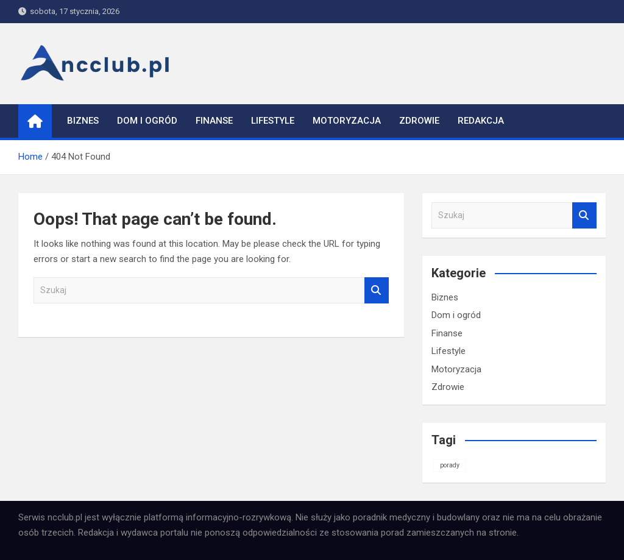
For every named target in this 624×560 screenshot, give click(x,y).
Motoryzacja (347, 120)
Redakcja (481, 120)
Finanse (214, 120)
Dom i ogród (147, 120)
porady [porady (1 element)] (449, 465)
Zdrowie (419, 120)
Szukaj (376, 290)
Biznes (83, 120)
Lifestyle (272, 120)
